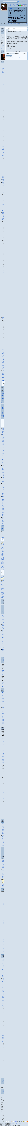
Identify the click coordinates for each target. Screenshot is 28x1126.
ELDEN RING (2, 527)
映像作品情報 (3, 886)
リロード (14, 4)
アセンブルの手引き (3, 443)
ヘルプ (13, 5)
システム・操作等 (2, 558)
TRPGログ (3, 984)
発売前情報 (3, 514)
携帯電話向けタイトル (3, 652)
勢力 (3, 481)
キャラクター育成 (2, 564)
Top (10, 8)
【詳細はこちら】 (2, 47)
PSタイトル (3, 617)
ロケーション (3, 474)
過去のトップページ (3, 1038)
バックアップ (22, 23)
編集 (9, 23)
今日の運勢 (2, 1092)
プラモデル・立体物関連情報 (3, 873)
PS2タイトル (3, 621)
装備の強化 (2, 545)
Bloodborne (3, 704)
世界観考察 (3, 501)
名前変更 (15, 23)
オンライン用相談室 (3, 520)
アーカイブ (3, 485)
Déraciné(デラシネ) (3, 710)
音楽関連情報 (3, 866)
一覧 (20, 4)
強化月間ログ (3, 980)
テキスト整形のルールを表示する (15, 62)
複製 (11, 23)
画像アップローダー (3, 365)
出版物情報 (3, 862)
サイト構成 (3, 209)
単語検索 (23, 4)
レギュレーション (2, 584)
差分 (18, 23)
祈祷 (2, 555)
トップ (10, 4)
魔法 (3, 553)
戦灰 (3, 551)
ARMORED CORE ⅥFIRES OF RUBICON (2, 411)
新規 (17, 4)
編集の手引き (3, 184)
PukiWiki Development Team (16, 1123)
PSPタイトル (3, 646)
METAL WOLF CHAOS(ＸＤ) (3, 697)
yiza (10, 1124)
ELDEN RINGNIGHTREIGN (2, 398)
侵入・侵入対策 (2, 568)
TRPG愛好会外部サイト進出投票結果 (3, 993)
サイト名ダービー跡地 (3, 974)
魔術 (2, 554)
